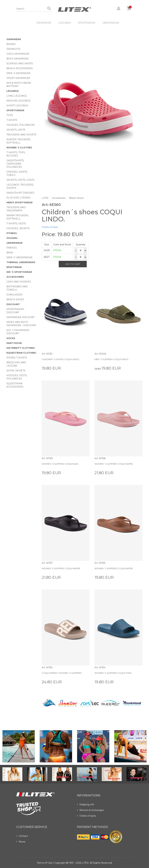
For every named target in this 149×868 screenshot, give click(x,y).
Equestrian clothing (21, 352)
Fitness (11, 233)
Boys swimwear (17, 58)
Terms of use (44, 862)
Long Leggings (16, 95)
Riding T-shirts (16, 357)
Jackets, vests (15, 129)
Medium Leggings (18, 100)
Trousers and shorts (21, 134)
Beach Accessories (19, 68)
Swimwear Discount (20, 317)
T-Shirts (11, 120)
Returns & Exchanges (90, 810)
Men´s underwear (19, 257)
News (20, 841)
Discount (13, 304)
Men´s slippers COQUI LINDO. (111, 359)
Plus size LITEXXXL (18, 197)
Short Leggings (17, 105)
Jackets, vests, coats (20, 179)
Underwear (110, 22)
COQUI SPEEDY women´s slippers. (62, 673)
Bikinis (11, 44)
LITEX (45, 198)
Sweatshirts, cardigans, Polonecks (15, 163)
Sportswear (86, 22)
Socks (10, 338)
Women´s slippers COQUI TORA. (113, 673)
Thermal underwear (20, 262)
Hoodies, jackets (18, 228)
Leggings (64, 22)
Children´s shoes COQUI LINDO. (61, 359)
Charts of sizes (50, 227)
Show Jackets (15, 370)
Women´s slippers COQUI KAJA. (60, 464)
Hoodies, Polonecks (20, 124)
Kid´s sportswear (19, 272)
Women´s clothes (19, 147)
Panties (11, 247)
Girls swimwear (17, 53)
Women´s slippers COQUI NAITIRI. (113, 464)
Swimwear (43, 22)
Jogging (11, 238)
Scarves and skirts (19, 63)
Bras (9, 252)
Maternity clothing (20, 347)
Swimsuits (13, 49)
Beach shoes (15, 299)
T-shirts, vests (16, 223)
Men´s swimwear (18, 73)
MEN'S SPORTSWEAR (19, 202)
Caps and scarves (18, 281)
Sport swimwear (18, 78)
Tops (9, 115)
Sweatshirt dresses (20, 192)
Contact (22, 836)
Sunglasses (14, 294)
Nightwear (14, 267)
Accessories (15, 276)
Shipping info (85, 804)
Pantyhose (14, 343)
